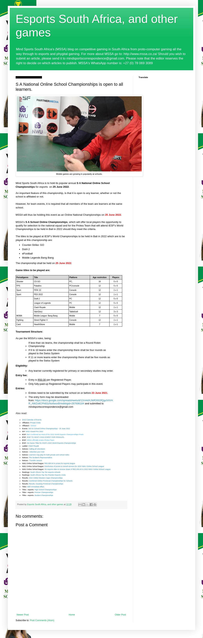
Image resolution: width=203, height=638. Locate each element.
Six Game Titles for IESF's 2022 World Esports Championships (51, 443)
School (33, 426)
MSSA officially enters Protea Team (40, 440)
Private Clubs (35, 423)
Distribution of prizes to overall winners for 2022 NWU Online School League (74, 466)
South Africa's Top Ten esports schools (45, 472)
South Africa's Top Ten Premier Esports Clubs (48, 475)
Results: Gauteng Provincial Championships (46, 484)
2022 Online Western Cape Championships (46, 478)
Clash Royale (33, 446)
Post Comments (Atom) (42, 620)
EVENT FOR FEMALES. (54, 437)
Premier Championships (44, 492)
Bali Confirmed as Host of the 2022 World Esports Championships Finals (55, 434)
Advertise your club (37, 452)
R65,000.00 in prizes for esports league (60, 463)
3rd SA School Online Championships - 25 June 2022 (49, 429)
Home (72, 614)
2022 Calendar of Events (31, 420)
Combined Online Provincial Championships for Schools (50, 481)
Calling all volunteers (37, 449)
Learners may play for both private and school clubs (49, 455)
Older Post (120, 614)
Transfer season (35, 460)
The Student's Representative (40, 458)
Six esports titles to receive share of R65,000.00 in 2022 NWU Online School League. (78, 469)
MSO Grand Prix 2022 (34, 432)
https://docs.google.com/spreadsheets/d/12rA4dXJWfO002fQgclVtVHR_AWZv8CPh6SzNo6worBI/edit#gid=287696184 (70, 402)
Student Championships (44, 495)
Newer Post (23, 614)
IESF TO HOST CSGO (36, 437)
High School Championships (46, 490)
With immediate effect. (36, 487)
